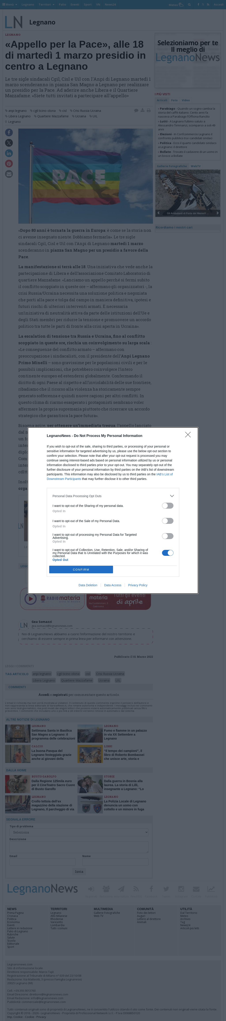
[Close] (189, 436)
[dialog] (113, 510)
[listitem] (113, 496)
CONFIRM (81, 569)
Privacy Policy (137, 585)
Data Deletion (88, 585)
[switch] (167, 506)
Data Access (112, 585)
